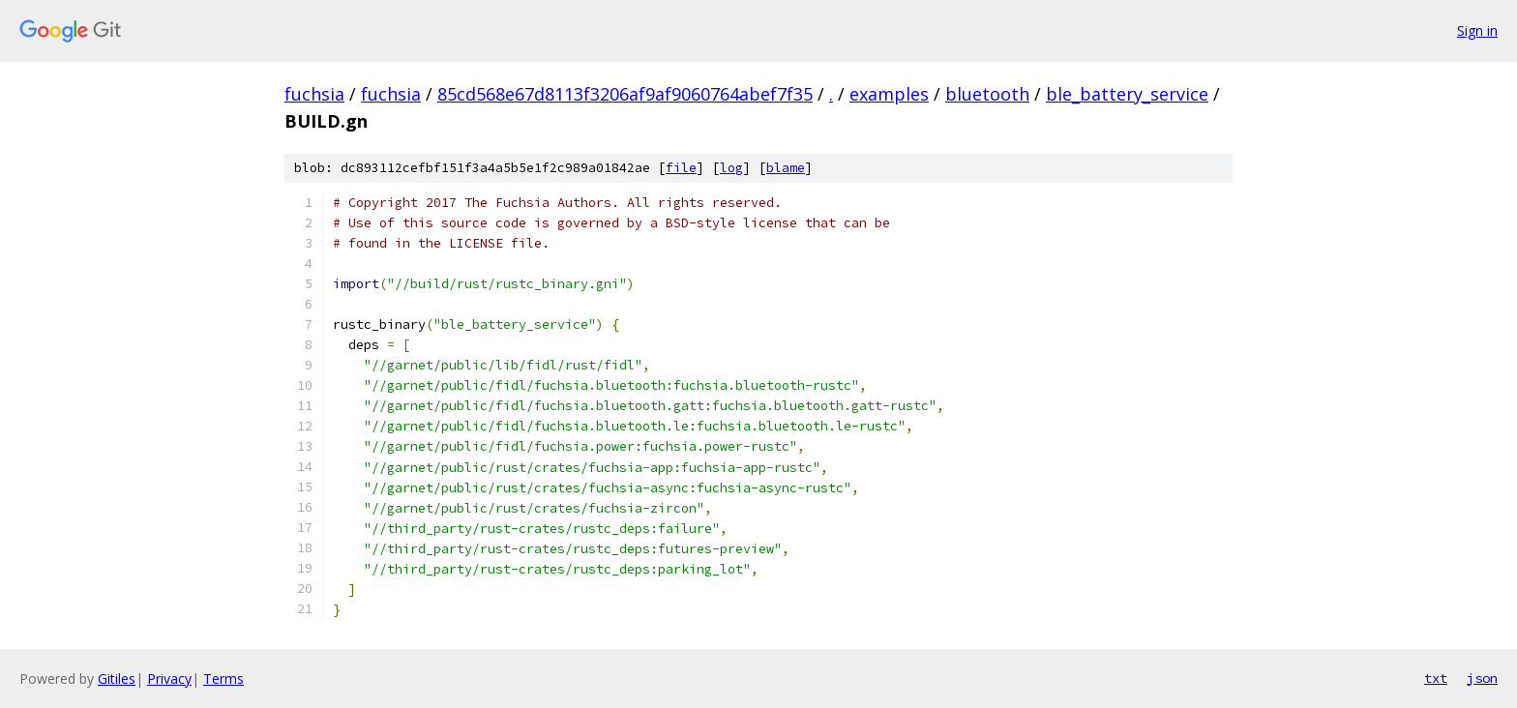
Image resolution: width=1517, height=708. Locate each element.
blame (785, 168)
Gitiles (116, 678)
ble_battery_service (1127, 93)
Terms (223, 678)
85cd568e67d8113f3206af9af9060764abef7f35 (625, 93)
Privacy (169, 678)
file (681, 168)
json (1482, 678)
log (731, 168)
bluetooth (987, 93)
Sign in (1477, 30)
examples (889, 93)
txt (1435, 678)
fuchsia (314, 93)
